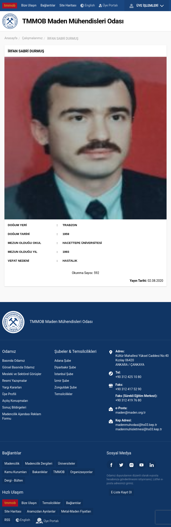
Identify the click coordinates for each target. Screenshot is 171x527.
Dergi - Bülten (13, 480)
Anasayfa (10, 38)
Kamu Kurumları (15, 472)
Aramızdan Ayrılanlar (41, 511)
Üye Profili (9, 394)
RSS (7, 520)
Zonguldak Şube (65, 387)
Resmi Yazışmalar (14, 380)
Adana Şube (62, 360)
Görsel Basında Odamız (18, 367)
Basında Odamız (13, 360)
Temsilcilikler (63, 394)
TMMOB (59, 472)
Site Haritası (68, 5)
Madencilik (12, 463)
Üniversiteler (66, 463)
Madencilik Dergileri (38, 463)
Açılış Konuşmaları (15, 400)
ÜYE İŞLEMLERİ (146, 6)
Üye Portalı (108, 5)
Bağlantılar (48, 5)
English (87, 5)
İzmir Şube (61, 380)
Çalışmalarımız (32, 38)
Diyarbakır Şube (65, 367)
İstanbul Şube (63, 374)
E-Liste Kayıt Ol (121, 492)
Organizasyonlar (81, 472)
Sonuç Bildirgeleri (14, 407)
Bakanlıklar (40, 472)
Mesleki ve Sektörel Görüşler (21, 374)
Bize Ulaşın (28, 5)
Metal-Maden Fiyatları (76, 511)
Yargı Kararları (12, 387)
